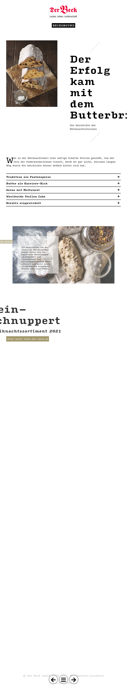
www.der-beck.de (36, 339)
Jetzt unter (14, 339)
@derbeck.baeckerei (88, 676)
